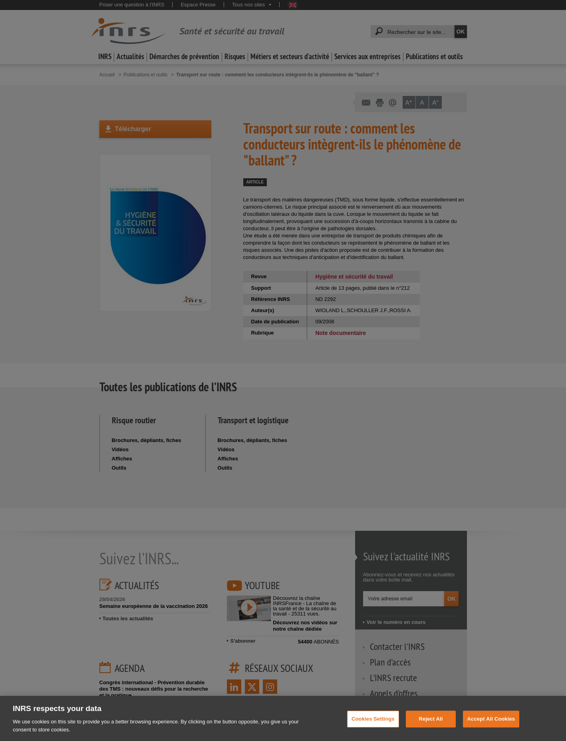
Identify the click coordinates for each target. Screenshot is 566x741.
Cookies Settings (373, 728)
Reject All (431, 728)
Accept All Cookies (491, 728)
